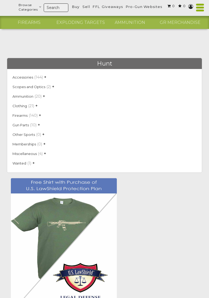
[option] (29, 22)
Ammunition (130, 22)
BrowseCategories (30, 7)
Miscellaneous (24, 154)
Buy (76, 7)
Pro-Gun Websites (144, 7)
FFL (96, 7)
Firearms (29, 22)
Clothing (19, 106)
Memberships (24, 144)
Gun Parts (20, 125)
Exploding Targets (80, 22)
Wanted (19, 163)
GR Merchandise (180, 22)
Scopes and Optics (28, 87)
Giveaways (112, 7)
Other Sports (23, 134)
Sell (86, 7)
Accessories (22, 77)
